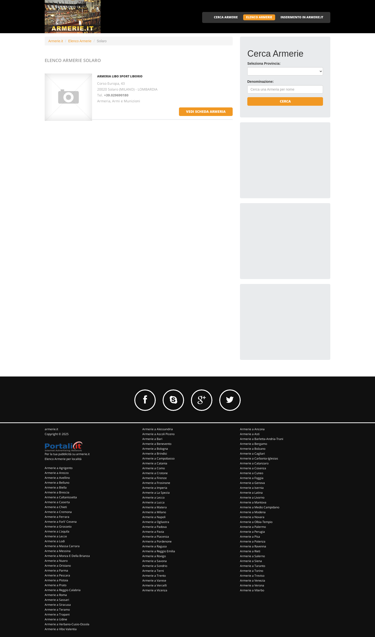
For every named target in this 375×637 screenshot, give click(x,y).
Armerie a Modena (253, 512)
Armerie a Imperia (154, 488)
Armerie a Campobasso (158, 458)
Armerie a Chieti (56, 507)
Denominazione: (260, 82)
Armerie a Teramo (57, 609)
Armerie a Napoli (154, 517)
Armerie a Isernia (252, 488)
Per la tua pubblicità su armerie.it (67, 454)
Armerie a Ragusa (154, 546)
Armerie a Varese (154, 580)
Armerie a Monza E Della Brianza (67, 556)
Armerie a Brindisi (154, 453)
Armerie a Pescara (57, 575)
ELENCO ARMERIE (259, 17)
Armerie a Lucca (153, 502)
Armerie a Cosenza (253, 468)
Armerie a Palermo (253, 527)
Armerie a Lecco (153, 497)
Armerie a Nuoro (56, 561)
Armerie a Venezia (252, 580)
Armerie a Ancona (252, 429)
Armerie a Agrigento (59, 468)
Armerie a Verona (252, 585)
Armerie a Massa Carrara (62, 546)
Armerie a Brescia (57, 492)
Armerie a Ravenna (253, 546)
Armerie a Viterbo (252, 590)
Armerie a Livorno (252, 497)
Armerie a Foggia (251, 478)
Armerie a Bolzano (252, 449)
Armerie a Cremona (58, 512)
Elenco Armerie (80, 41)
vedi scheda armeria (206, 111)
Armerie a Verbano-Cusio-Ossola (67, 624)
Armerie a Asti (250, 434)
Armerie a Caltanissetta (61, 497)
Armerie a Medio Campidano (259, 507)
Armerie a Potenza (252, 541)
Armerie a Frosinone (156, 483)
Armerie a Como (153, 468)
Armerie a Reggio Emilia (158, 551)
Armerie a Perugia (252, 532)
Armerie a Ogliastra (155, 522)
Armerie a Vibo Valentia (61, 629)
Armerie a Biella (56, 487)
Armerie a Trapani (57, 614)
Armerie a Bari (152, 439)
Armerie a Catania (154, 463)
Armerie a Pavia (153, 532)
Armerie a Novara (252, 517)
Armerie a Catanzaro (254, 463)
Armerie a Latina (251, 493)
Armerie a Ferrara (57, 517)
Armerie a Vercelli (154, 585)
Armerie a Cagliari (252, 453)
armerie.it (51, 429)
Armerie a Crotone (155, 473)
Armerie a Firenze (154, 478)
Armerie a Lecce (56, 536)
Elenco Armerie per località (63, 459)
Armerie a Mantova (253, 502)
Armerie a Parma (56, 570)
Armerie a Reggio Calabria (63, 590)
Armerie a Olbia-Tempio (256, 522)
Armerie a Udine (56, 619)
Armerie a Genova (252, 483)
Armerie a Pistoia (56, 580)
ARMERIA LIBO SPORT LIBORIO (120, 76)
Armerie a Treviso (252, 576)
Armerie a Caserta (57, 502)
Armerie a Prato (55, 585)
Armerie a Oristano (58, 566)
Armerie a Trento (154, 576)
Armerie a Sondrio (154, 566)
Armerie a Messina (58, 551)
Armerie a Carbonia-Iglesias (259, 458)
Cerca (285, 101)
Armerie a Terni (153, 571)
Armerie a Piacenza (155, 536)
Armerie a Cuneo (251, 473)
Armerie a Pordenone (157, 541)
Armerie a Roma (56, 595)
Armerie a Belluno (57, 482)
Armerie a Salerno (252, 556)
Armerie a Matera (154, 507)
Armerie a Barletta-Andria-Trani (261, 439)
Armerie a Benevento (156, 444)
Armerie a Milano (154, 512)
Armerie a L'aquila (57, 531)
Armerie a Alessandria (157, 429)
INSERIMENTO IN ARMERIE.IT (302, 17)
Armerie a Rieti (250, 551)
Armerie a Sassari (57, 600)
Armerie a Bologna (155, 449)
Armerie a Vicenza (154, 590)
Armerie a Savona (154, 561)
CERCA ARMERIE (226, 17)
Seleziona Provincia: (264, 63)
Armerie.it (55, 41)
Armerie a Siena (251, 561)
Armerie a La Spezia (156, 493)
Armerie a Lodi (55, 541)
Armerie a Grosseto (58, 526)
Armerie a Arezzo (57, 473)
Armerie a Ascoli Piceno (158, 434)
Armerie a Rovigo (154, 556)
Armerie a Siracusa (58, 605)
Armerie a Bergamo (253, 444)
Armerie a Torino (251, 571)
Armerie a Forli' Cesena (61, 522)
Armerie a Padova (154, 527)
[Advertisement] (284, 160)
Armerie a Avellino (57, 478)
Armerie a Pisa (250, 536)
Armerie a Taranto (252, 566)
